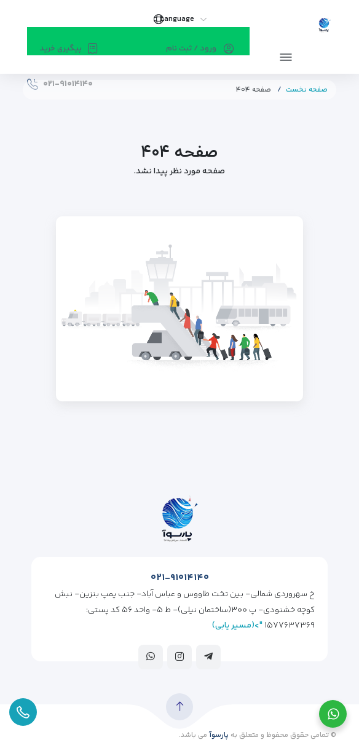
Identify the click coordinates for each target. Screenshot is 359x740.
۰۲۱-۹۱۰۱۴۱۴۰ (180, 578)
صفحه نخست (307, 90)
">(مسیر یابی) (237, 625)
